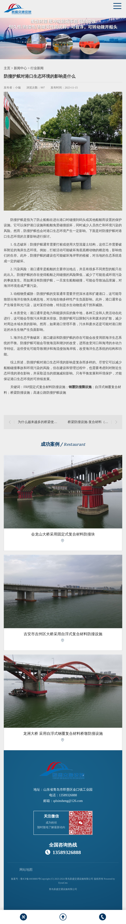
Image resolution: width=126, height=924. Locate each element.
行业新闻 (37, 68)
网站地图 (26, 869)
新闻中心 (20, 68)
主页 (7, 68)
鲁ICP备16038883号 (30, 879)
